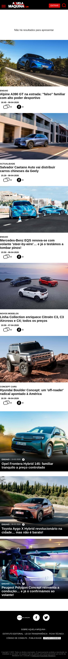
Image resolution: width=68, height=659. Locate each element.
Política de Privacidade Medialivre (43, 656)
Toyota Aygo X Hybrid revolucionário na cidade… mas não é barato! (32, 530)
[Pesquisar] (64, 5)
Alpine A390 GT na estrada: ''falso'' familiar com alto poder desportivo (32, 96)
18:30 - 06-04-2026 (10, 398)
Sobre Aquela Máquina (33, 629)
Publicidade (35, 638)
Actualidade (7, 164)
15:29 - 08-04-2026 (10, 175)
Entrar (54, 5)
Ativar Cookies (52, 638)
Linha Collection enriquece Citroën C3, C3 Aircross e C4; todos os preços (32, 318)
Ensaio (4, 90)
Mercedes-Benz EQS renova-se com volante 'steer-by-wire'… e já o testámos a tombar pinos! (31, 244)
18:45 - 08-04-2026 (10, 102)
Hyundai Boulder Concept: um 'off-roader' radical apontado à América (32, 392)
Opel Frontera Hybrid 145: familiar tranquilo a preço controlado (27, 465)
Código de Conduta (16, 638)
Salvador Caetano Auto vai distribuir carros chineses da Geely (27, 169)
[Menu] (4, 6)
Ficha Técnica (56, 634)
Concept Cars (8, 386)
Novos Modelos (9, 313)
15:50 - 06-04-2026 (10, 252)
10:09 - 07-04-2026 (10, 325)
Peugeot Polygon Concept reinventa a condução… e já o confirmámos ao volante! (30, 591)
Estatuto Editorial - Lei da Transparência (25, 634)
